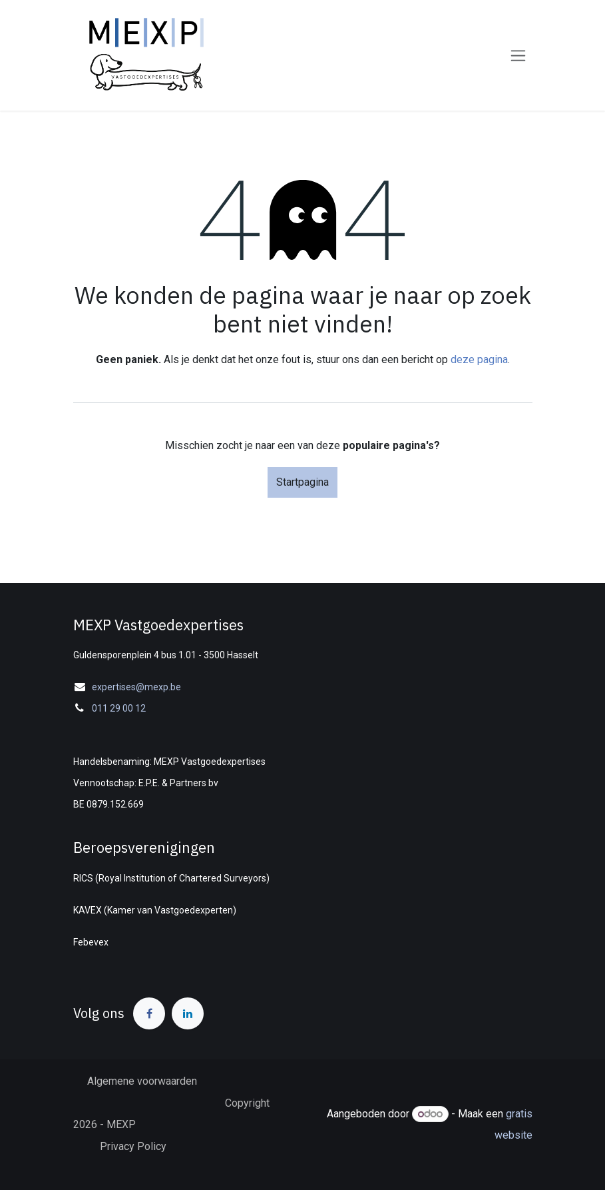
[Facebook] (149, 1013)
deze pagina (479, 359)
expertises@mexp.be (136, 687)
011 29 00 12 (119, 708)
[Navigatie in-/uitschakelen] (518, 56)
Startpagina (302, 482)
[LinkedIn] (188, 1013)
